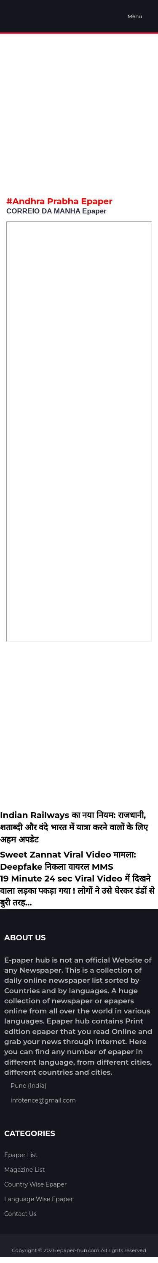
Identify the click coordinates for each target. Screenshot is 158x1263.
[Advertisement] (79, 113)
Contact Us (20, 1214)
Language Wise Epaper (38, 1199)
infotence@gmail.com (43, 1100)
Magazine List (24, 1170)
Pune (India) (28, 1085)
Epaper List (20, 1155)
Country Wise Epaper (35, 1184)
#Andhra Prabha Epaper (59, 201)
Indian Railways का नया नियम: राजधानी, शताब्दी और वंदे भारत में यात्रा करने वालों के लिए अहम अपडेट (74, 827)
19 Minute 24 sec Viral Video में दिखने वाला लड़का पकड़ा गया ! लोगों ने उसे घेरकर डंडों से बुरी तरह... (77, 891)
